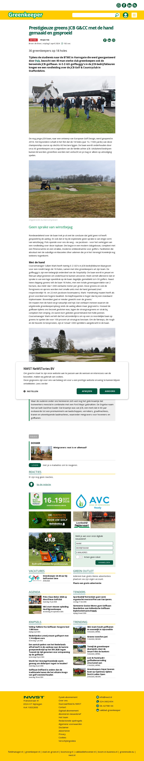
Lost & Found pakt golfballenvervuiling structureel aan (96, 660)
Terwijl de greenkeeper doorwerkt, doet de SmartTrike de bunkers (98, 649)
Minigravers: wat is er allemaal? (70, 447)
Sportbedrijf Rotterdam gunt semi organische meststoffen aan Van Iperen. (92, 598)
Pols (37, 60)
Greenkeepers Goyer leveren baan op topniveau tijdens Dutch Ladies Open (100, 672)
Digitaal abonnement (69, 710)
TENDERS (79, 592)
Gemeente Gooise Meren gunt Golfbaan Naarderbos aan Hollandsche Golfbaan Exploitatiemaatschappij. (92, 608)
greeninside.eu (127, 751)
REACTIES (35, 472)
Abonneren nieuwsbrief (70, 714)
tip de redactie (44, 484)
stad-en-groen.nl (50, 751)
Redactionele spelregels (70, 720)
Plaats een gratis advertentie (87, 583)
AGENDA (34, 592)
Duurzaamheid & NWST (70, 703)
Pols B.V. (33, 436)
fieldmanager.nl (15, 751)
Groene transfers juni (97, 636)
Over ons (63, 700)
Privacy (62, 734)
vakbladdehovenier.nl (85, 751)
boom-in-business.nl (107, 751)
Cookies (62, 737)
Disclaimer (64, 727)
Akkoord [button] (110, 391)
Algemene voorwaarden (70, 724)
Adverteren (64, 730)
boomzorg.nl (67, 751)
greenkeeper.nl (32, 751)
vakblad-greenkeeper (110, 710)
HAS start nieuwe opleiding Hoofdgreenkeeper (56, 608)
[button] (30, 391)
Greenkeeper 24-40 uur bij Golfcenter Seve (55, 577)
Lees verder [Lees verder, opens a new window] (42, 383)
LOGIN (35, 465)
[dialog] (72, 380)
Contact (62, 707)
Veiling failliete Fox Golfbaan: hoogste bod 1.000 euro (49, 628)
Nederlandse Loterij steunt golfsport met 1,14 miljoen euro (49, 637)
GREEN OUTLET (83, 571)
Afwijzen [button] (87, 391)
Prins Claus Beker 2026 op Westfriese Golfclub (55, 598)
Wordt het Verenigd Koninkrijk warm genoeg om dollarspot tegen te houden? (48, 662)
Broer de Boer (35, 43)
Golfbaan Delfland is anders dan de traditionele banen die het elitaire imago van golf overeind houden (48, 672)
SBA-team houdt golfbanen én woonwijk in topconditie (100, 628)
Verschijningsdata (67, 740)
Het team (63, 717)
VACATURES (37, 571)
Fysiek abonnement (68, 697)
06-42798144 (106, 705)
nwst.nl (72, 755)
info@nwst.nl (106, 697)
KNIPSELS (35, 622)
